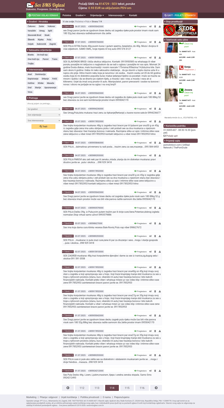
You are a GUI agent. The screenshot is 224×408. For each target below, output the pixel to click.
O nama (107, 397)
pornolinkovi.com (172, 145)
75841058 (68, 155)
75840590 (68, 371)
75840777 (68, 251)
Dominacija (40, 74)
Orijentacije (97, 15)
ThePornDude (180, 147)
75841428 (68, 93)
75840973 (68, 208)
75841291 (68, 109)
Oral (30, 87)
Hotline (31, 83)
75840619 (68, 355)
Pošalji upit (172, 136)
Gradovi (81, 15)
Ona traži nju (33, 59)
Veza (30, 92)
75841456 (68, 42)
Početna (67, 15)
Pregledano (140, 26)
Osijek (30, 44)
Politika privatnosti (89, 397)
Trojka (31, 63)
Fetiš (54, 79)
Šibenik (31, 39)
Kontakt (133, 15)
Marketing (31, 397)
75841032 (68, 171)
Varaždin (32, 31)
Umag (42, 31)
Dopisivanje (33, 79)
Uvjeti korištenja (69, 397)
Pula (49, 39)
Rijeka (41, 39)
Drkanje (45, 79)
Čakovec (31, 26)
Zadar (41, 26)
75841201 (68, 121)
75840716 (68, 267)
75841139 (68, 143)
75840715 (68, 291)
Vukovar (51, 26)
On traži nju (42, 55)
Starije (38, 87)
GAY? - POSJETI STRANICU (179, 15)
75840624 (68, 331)
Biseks (31, 55)
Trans (54, 59)
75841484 (68, 26)
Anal (30, 74)
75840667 (68, 315)
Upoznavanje (50, 87)
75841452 (68, 57)
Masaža (50, 83)
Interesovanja (116, 15)
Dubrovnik (41, 44)
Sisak (47, 35)
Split (50, 31)
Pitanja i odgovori (49, 397)
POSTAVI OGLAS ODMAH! (43, 15)
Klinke (41, 83)
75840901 (68, 236)
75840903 (68, 223)
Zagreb (52, 44)
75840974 (68, 192)
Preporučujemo (121, 397)
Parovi (46, 59)
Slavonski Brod (34, 35)
